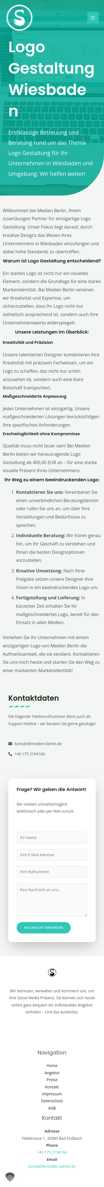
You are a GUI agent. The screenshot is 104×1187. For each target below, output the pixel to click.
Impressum (52, 1093)
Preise (52, 1079)
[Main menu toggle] (93, 17)
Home (52, 1065)
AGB (52, 1108)
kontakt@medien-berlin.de (52, 1166)
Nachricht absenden (43, 927)
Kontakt (52, 1087)
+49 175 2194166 (52, 1152)
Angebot (52, 1072)
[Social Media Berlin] (19, 18)
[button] (10, 1177)
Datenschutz (52, 1100)
